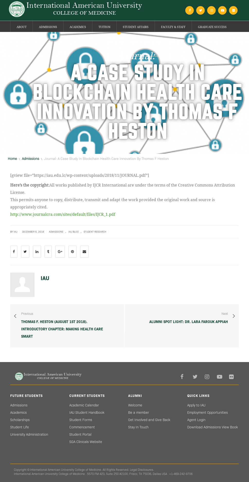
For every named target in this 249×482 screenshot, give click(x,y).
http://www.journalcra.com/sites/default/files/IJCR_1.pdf (62, 214)
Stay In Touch (138, 427)
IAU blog (73, 231)
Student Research (95, 231)
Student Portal (80, 434)
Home (12, 159)
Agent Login (196, 420)
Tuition (104, 27)
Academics (78, 27)
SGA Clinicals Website (85, 442)
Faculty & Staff (173, 27)
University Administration (29, 434)
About (22, 27)
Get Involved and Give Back (149, 420)
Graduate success (212, 27)
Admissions (48, 27)
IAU (45, 278)
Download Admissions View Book (212, 427)
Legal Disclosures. (142, 470)
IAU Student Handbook (86, 412)
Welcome (135, 405)
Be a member (138, 412)
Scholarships (20, 420)
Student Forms (80, 420)
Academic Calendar (84, 405)
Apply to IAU (196, 405)
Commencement (82, 427)
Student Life (19, 427)
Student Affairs (136, 27)
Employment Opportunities (207, 412)
